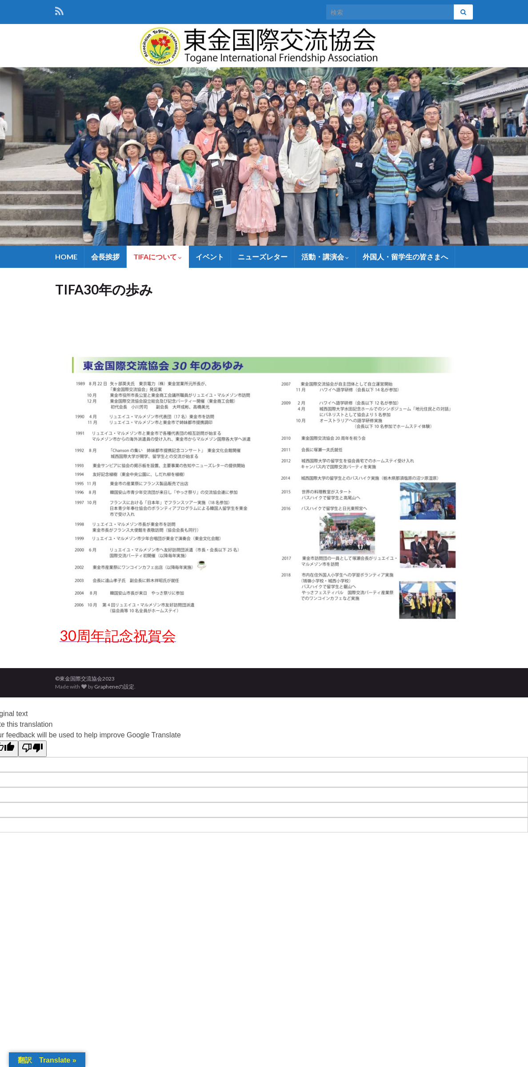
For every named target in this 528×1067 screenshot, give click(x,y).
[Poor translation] (32, 749)
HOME (66, 256)
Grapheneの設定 (114, 686)
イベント (210, 256)
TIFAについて (157, 256)
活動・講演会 (325, 256)
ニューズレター (263, 256)
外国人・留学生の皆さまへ (405, 256)
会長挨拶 (105, 256)
